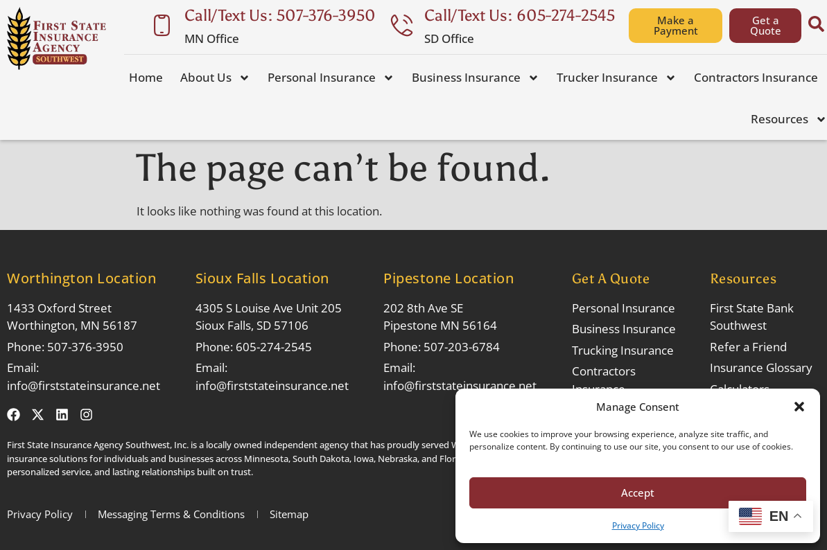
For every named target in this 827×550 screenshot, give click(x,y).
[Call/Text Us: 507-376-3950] (162, 25)
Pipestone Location (448, 278)
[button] (799, 407)
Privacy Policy (638, 525)
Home (146, 77)
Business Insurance (475, 78)
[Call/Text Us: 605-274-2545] (402, 25)
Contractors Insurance (756, 77)
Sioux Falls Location (262, 278)
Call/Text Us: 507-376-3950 (280, 15)
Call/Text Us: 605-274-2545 (519, 15)
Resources (789, 119)
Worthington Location (81, 278)
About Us (215, 78)
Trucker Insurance (617, 78)
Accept (637, 492)
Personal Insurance (331, 78)
